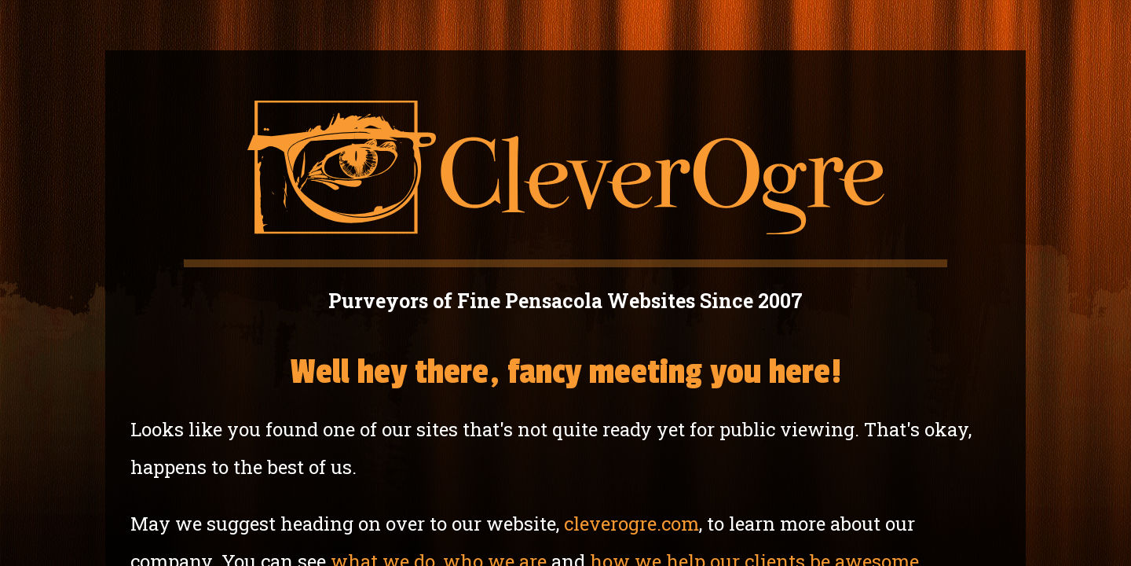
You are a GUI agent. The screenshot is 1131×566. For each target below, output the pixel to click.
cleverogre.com (631, 523)
